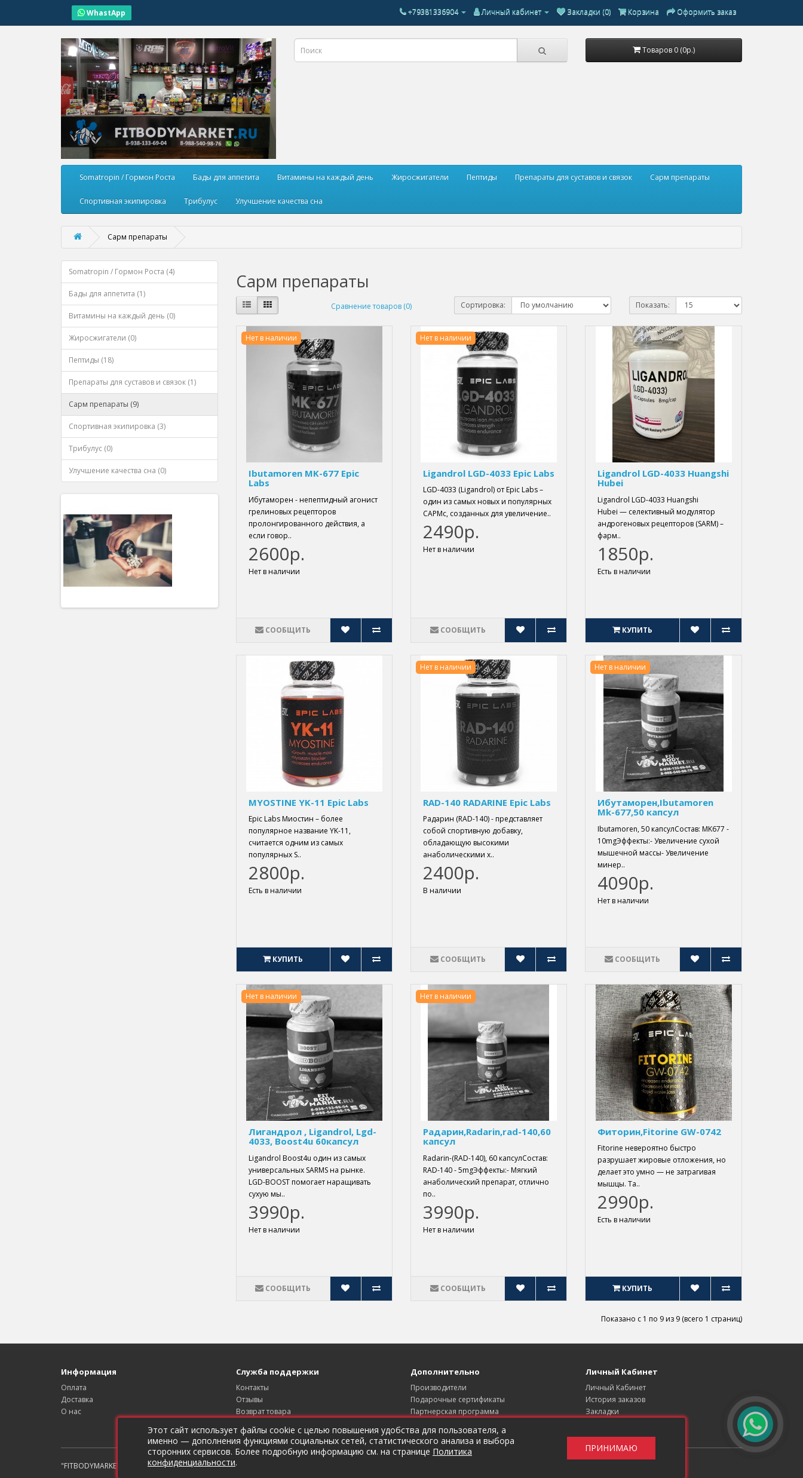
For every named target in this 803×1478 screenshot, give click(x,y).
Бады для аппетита (226, 177)
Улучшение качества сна (279, 201)
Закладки (602, 1411)
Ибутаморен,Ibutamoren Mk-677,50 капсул (655, 807)
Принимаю (611, 1448)
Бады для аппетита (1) (107, 294)
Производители (438, 1387)
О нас (71, 1411)
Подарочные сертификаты (457, 1399)
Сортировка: (483, 305)
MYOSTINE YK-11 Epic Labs (309, 802)
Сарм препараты (680, 177)
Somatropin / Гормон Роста (127, 177)
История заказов (615, 1399)
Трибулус (200, 201)
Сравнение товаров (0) (371, 306)
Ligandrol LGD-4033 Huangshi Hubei (663, 478)
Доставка (77, 1399)
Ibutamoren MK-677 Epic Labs (304, 478)
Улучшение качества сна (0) (117, 470)
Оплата (74, 1387)
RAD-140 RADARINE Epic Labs (487, 802)
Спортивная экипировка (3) (117, 426)
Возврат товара (263, 1411)
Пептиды (482, 177)
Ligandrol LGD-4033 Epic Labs (488, 473)
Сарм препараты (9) (104, 404)
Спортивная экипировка (122, 201)
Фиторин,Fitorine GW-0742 (659, 1131)
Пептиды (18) (91, 360)
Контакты (252, 1387)
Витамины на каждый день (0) (122, 316)
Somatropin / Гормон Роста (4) (121, 271)
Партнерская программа (454, 1411)
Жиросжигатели (420, 177)
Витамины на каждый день (325, 177)
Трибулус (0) (90, 448)
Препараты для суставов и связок (573, 177)
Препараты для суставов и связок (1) (132, 382)
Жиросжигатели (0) (102, 338)
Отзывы (249, 1399)
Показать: (653, 305)
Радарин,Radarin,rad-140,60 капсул (487, 1137)
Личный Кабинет (616, 1387)
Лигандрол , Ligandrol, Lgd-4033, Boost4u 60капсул (312, 1137)
